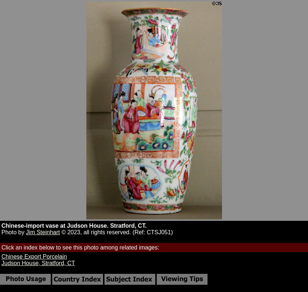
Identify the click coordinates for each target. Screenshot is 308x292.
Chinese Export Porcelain (34, 257)
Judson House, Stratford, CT (38, 263)
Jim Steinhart (43, 232)
